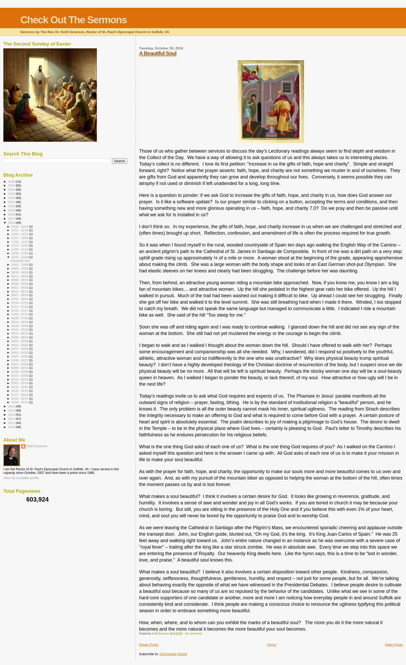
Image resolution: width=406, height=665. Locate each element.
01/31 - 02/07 (20, 386)
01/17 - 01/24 (20, 394)
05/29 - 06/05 (20, 325)
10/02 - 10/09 (20, 264)
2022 (12, 197)
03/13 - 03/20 (20, 364)
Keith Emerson (36, 446)
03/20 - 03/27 (20, 360)
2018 (12, 214)
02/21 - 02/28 (20, 375)
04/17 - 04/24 (20, 348)
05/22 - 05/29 (20, 329)
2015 (12, 406)
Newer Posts (148, 645)
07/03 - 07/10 (20, 314)
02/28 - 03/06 (20, 371)
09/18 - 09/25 (20, 272)
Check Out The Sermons (73, 19)
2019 (12, 210)
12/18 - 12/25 (20, 226)
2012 (12, 418)
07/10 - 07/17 (20, 310)
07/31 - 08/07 (20, 299)
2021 (12, 202)
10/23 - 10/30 (20, 257)
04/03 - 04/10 (20, 352)
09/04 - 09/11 (20, 279)
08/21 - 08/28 (20, 287)
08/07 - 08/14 (20, 295)
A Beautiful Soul (157, 53)
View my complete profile (21, 478)
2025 (12, 185)
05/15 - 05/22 (20, 333)
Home (271, 645)
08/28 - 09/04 (20, 283)
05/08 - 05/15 (20, 337)
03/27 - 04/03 (20, 356)
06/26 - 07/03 (20, 318)
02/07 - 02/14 (20, 383)
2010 (12, 427)
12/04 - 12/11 (20, 234)
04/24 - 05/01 (20, 345)
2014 (12, 410)
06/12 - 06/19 (20, 322)
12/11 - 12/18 (20, 230)
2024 (12, 189)
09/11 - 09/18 (20, 276)
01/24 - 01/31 (20, 390)
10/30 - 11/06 (20, 253)
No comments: (194, 633)
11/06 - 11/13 (20, 249)
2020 (12, 206)
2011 (12, 422)
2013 (12, 414)
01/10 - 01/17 (20, 398)
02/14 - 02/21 (20, 379)
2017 (12, 218)
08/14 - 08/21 (20, 291)
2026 (12, 181)
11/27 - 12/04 (20, 238)
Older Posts (394, 645)
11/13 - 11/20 (20, 245)
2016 (12, 222)
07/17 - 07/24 (20, 306)
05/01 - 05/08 (20, 341)
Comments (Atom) (173, 654)
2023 (12, 193)
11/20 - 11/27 (20, 241)
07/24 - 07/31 (20, 302)
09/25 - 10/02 (20, 268)
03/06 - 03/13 (20, 367)
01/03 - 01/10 (20, 402)
